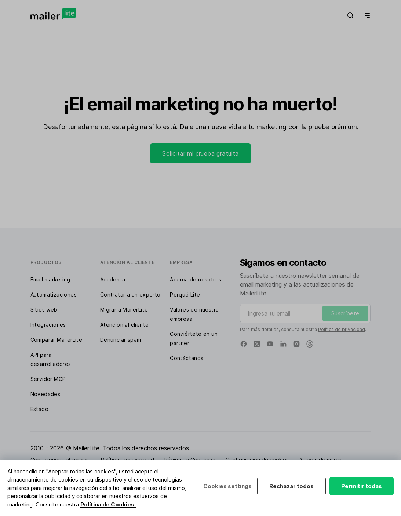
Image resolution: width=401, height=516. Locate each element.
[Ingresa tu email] (305, 313)
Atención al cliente (124, 324)
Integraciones (48, 324)
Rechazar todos (291, 486)
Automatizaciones (53, 294)
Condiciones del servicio (60, 460)
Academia (112, 279)
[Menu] (366, 15)
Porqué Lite (185, 294)
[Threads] (309, 344)
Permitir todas (361, 486)
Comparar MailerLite (56, 340)
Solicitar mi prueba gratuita (200, 153)
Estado (39, 409)
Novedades (45, 394)
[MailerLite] (53, 14)
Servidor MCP (48, 379)
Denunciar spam (120, 340)
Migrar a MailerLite (124, 309)
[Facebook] (243, 344)
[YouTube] (270, 344)
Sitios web (44, 309)
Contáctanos (186, 358)
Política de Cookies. (108, 504)
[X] (256, 344)
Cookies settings (227, 486)
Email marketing (50, 279)
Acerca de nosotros (195, 279)
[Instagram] (296, 344)
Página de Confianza (189, 460)
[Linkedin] (283, 344)
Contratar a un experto (130, 294)
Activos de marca (320, 460)
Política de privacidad (341, 329)
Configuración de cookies (257, 460)
